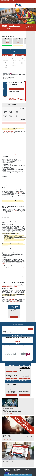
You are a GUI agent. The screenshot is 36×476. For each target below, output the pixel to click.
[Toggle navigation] (3, 5)
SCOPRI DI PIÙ (17, 341)
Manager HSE (15, 154)
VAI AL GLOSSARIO (11, 395)
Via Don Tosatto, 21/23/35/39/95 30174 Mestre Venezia (17, 473)
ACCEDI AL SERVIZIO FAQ (14, 317)
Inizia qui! (5, 465)
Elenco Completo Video (7, 413)
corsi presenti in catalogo (14, 301)
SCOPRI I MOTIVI (11, 371)
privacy (16, 332)
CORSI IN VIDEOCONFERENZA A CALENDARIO (9, 286)
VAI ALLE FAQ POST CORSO (24, 378)
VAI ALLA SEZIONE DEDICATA (24, 395)
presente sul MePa (12, 299)
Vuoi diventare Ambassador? (5, 0)
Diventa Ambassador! (7, 439)
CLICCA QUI (12, 0)
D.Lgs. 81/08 (15, 210)
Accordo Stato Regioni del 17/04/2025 (9, 131)
